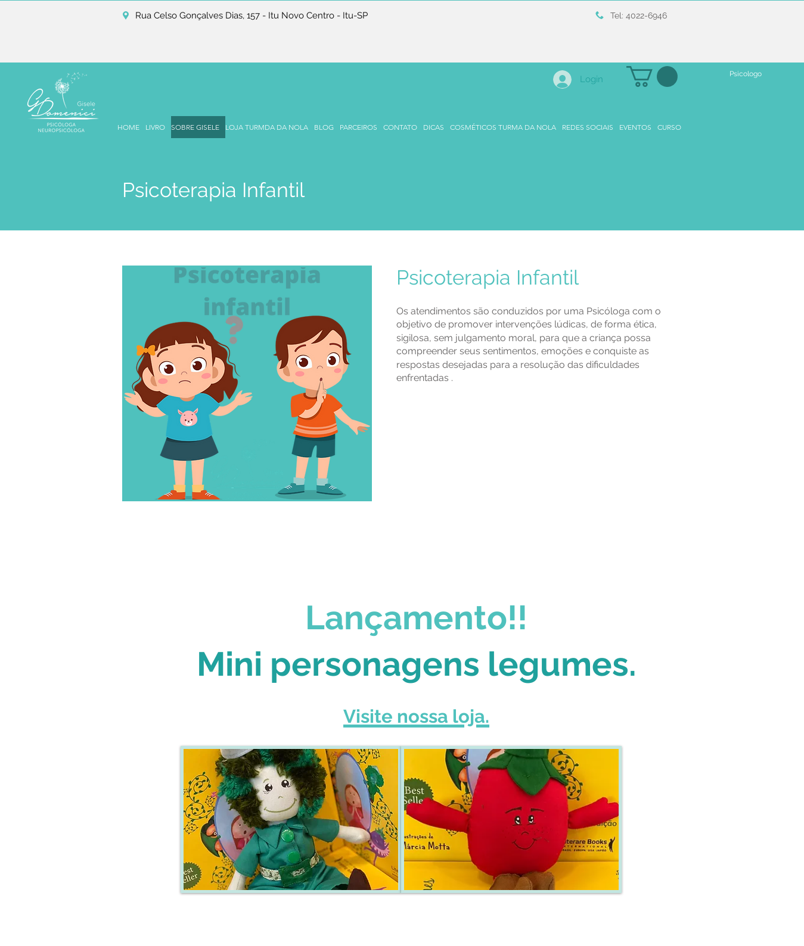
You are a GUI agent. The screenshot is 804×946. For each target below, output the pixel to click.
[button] (652, 76)
